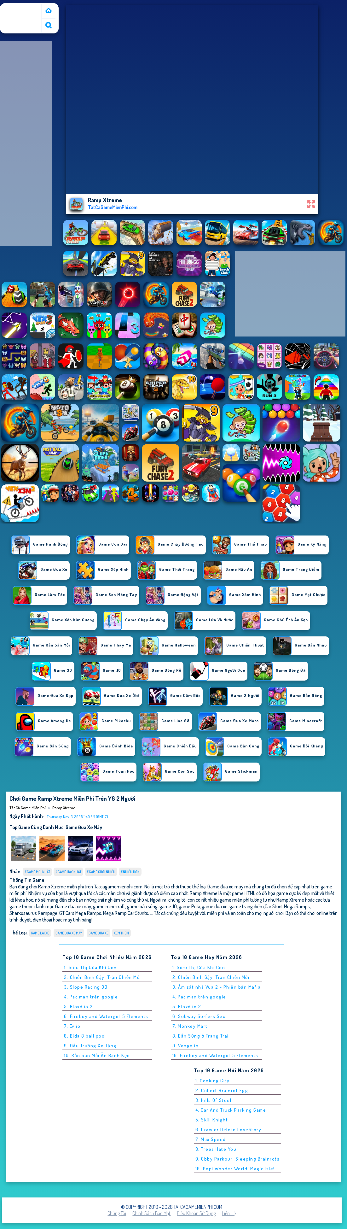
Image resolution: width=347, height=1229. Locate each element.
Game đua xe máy (84, 827)
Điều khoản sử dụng (196, 1213)
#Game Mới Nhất (37, 871)
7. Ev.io (72, 1026)
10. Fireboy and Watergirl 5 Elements (215, 1055)
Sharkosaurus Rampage (33, 913)
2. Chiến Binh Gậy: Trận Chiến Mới (102, 977)
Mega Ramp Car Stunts (125, 913)
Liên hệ (229, 1213)
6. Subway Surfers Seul (199, 1016)
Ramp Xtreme (63, 807)
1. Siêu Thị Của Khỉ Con (90, 967)
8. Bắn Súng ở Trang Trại (200, 1036)
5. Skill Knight (211, 1120)
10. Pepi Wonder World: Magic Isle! (235, 1169)
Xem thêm (121, 933)
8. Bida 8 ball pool (85, 1036)
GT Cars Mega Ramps (80, 913)
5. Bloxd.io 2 (78, 1007)
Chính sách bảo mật (151, 1213)
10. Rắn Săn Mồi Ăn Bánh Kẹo (97, 1055)
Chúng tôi (116, 1213)
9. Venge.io (185, 1046)
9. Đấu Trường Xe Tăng (90, 1046)
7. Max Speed (210, 1139)
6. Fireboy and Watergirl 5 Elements (106, 1016)
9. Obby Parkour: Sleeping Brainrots (237, 1159)
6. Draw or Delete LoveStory (228, 1129)
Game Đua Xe (98, 933)
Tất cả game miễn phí (20, 10)
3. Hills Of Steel (213, 1100)
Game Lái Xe (40, 933)
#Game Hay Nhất (68, 871)
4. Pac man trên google (91, 997)
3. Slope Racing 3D (85, 987)
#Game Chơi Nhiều (101, 871)
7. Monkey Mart (190, 1026)
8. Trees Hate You (216, 1149)
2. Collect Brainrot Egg (221, 1090)
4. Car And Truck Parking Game (230, 1110)
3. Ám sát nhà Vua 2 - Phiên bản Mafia (216, 987)
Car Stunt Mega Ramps (287, 906)
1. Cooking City (212, 1081)
